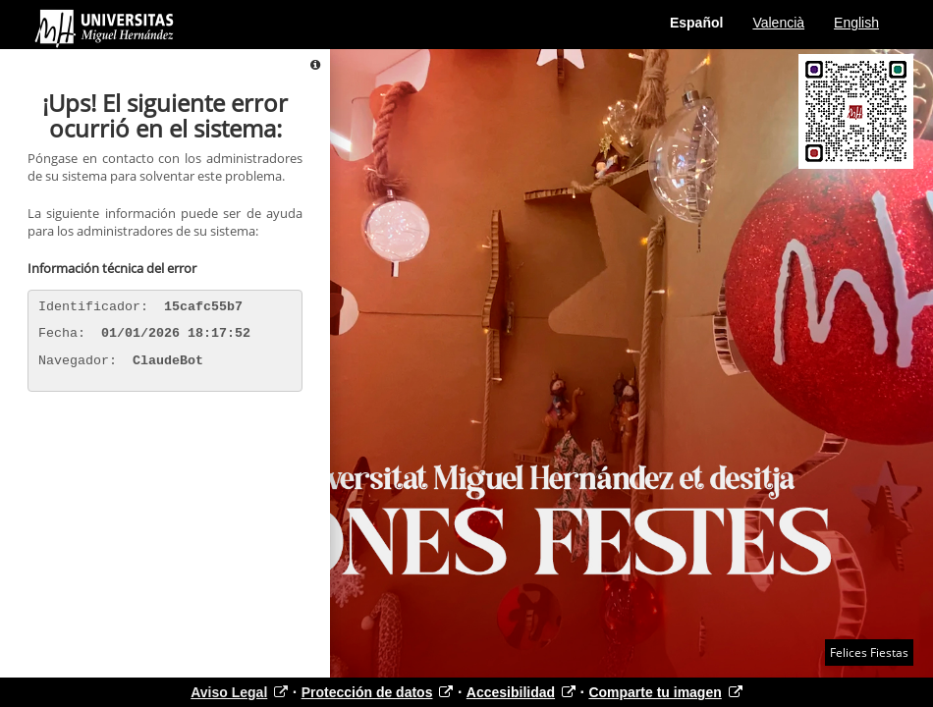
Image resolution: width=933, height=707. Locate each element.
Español (696, 22)
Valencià (778, 22)
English (856, 22)
